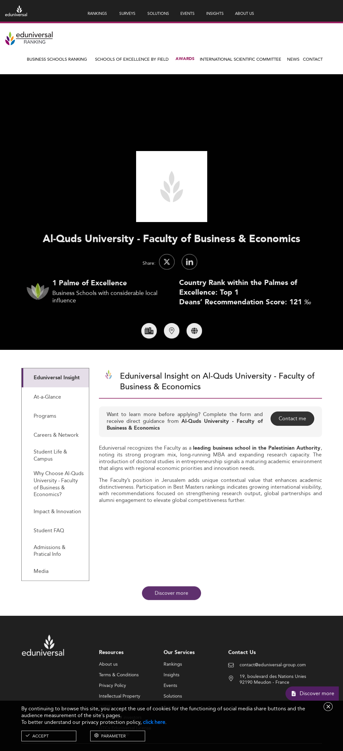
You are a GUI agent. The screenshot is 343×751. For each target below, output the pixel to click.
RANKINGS (97, 13)
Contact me (292, 445)
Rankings (173, 690)
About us (108, 690)
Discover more (171, 593)
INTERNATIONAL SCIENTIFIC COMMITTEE (240, 59)
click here (154, 722)
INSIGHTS (215, 13)
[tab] (55, 403)
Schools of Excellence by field (132, 59)
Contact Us (242, 679)
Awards (185, 59)
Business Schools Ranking (57, 59)
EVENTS (187, 13)
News (293, 59)
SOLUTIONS (158, 13)
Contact (313, 59)
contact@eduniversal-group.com (273, 691)
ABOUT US (244, 13)
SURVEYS (127, 13)
